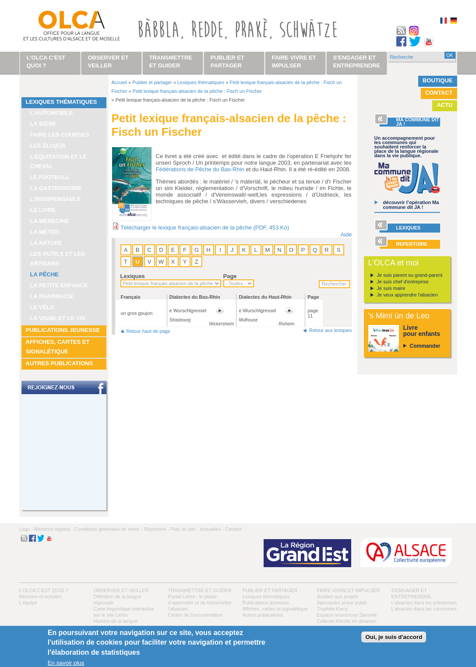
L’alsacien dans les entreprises (424, 602)
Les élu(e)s (48, 145)
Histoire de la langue (116, 621)
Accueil (119, 82)
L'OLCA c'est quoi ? (43, 590)
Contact (439, 92)
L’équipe (28, 602)
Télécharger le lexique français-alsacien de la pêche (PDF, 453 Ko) (204, 227)
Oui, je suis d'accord (393, 637)
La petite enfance (59, 285)
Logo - (26, 529)
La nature (46, 243)
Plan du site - (184, 529)
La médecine (49, 221)
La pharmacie (52, 296)
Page (230, 276)
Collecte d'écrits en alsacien (347, 621)
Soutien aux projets (337, 596)
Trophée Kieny (332, 608)
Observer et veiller (121, 590)
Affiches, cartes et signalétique (58, 347)
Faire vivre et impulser (348, 590)
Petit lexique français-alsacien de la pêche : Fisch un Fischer (197, 91)
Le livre (43, 210)
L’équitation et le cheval (58, 161)
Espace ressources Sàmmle (347, 615)
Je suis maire (391, 288)
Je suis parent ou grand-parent (410, 275)
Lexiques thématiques (61, 102)
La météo (45, 232)
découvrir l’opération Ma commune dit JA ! (411, 205)
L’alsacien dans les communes (424, 608)
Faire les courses (59, 134)
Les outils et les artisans (57, 259)
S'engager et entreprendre (357, 61)
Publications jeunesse (63, 330)
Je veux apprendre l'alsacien (407, 294)
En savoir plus (66, 663)
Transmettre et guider (200, 590)
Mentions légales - (53, 529)
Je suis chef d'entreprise (403, 281)
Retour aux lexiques (330, 330)
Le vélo (42, 307)
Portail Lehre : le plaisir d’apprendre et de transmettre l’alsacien (200, 602)
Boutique (438, 80)
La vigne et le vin (58, 318)
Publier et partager (152, 82)
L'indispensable (55, 199)
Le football (50, 177)
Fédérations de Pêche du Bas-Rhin (200, 169)
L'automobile (51, 112)
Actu (444, 105)
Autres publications (59, 363)
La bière (43, 123)
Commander (425, 346)
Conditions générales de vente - (108, 529)
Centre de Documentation (195, 615)
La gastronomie (56, 188)
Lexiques (132, 276)
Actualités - (212, 529)
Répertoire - (156, 529)
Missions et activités (40, 596)
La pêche (44, 274)
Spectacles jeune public (342, 602)
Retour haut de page (148, 331)
